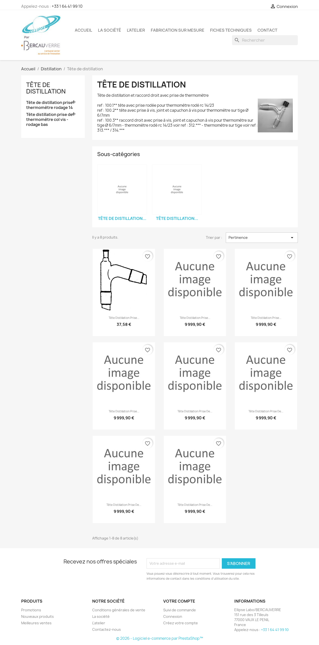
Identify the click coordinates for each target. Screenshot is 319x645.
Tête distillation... (177, 218)
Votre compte (179, 601)
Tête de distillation (46, 88)
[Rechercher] (265, 40)
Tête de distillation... (122, 218)
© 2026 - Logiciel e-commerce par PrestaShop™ (159, 638)
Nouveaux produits (37, 616)
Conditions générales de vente (118, 610)
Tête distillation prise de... (194, 411)
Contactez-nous (106, 629)
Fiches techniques (231, 30)
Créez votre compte (180, 623)
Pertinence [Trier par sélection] (262, 238)
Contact (267, 30)
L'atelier (136, 30)
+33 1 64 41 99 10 (67, 6)
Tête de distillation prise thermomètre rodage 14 (49, 105)
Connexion (172, 616)
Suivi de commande (179, 610)
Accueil (83, 30)
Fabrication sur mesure (177, 30)
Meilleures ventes (36, 623)
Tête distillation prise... (124, 318)
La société (109, 30)
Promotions (31, 610)
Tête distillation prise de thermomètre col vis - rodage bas (49, 119)
